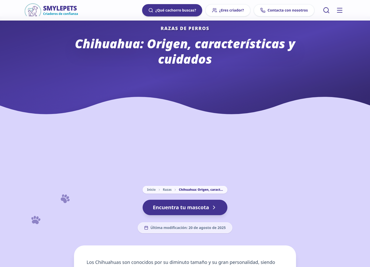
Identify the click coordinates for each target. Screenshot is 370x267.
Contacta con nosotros (284, 10)
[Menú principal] (339, 10)
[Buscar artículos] (326, 10)
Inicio (151, 190)
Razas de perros (185, 28)
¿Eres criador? (228, 10)
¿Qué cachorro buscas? (172, 10)
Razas (167, 190)
